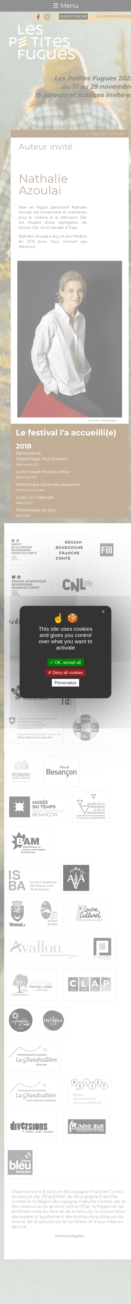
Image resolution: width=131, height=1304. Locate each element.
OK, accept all (65, 662)
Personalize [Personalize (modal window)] (65, 683)
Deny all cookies (65, 672)
